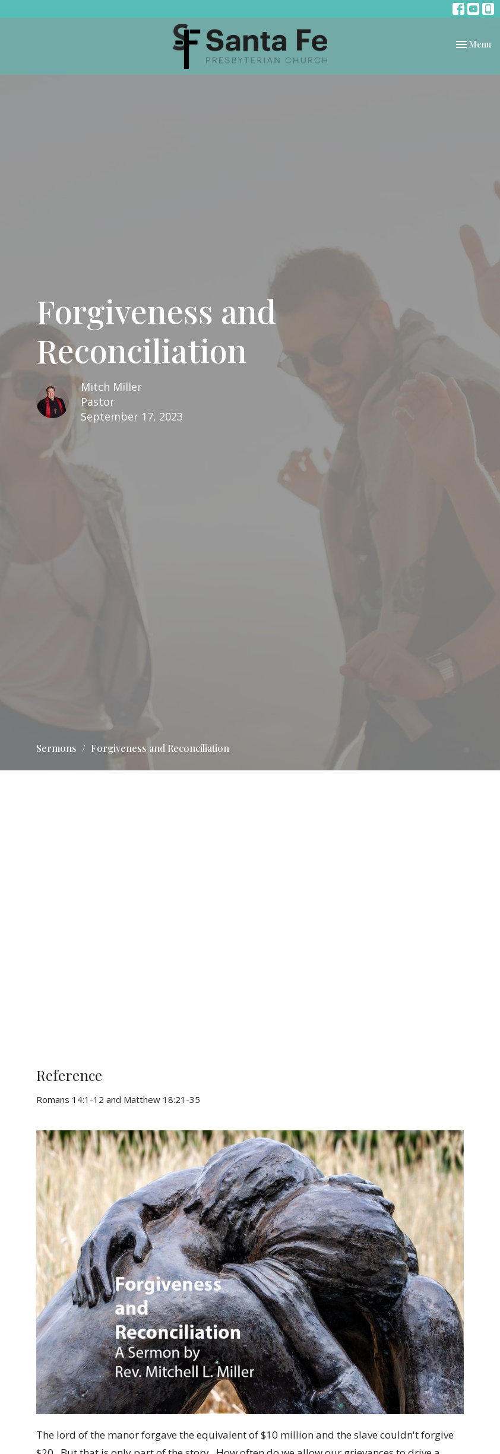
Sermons (56, 748)
